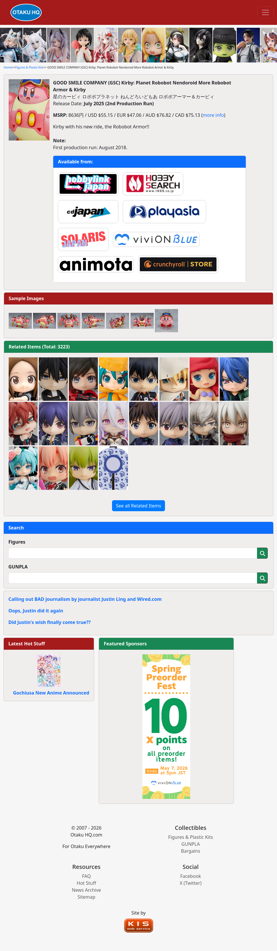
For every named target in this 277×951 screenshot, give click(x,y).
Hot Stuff (86, 883)
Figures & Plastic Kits (29, 67)
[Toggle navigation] (265, 12)
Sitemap (87, 897)
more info (213, 115)
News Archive (86, 890)
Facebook (190, 876)
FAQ (86, 876)
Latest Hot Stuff (26, 643)
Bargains (190, 851)
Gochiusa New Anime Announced (51, 693)
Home (8, 67)
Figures (16, 542)
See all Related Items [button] (138, 506)
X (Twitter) (191, 883)
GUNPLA (18, 567)
